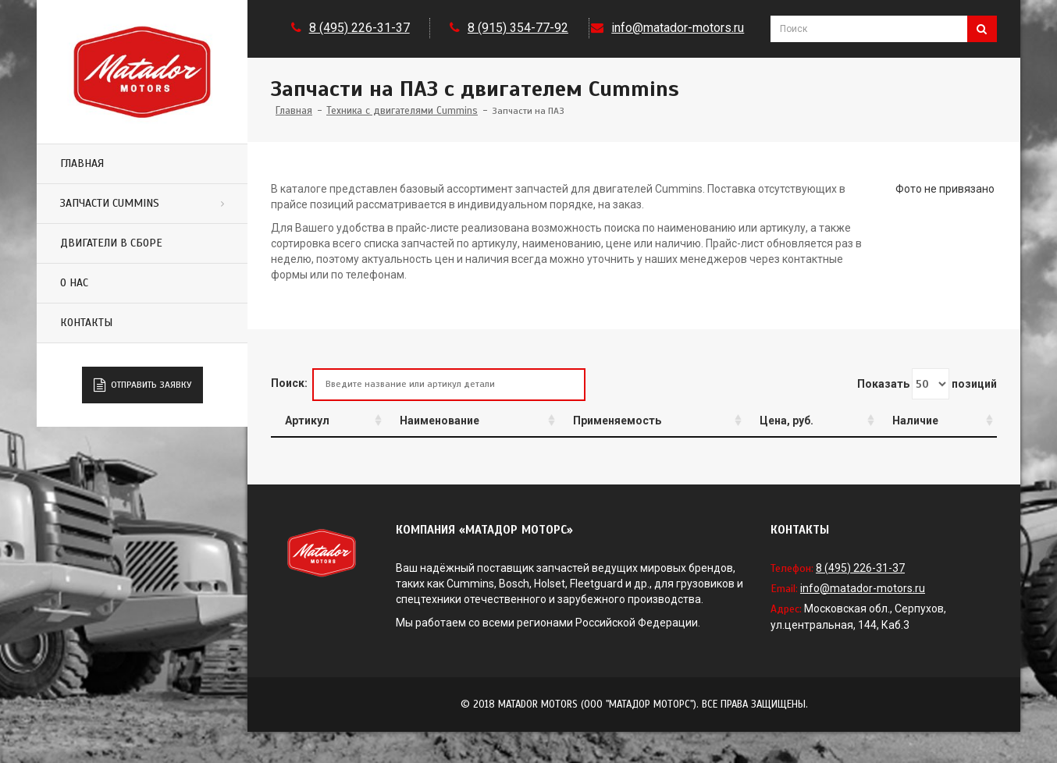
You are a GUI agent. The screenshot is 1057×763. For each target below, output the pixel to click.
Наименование (439, 420)
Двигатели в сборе (111, 243)
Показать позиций (927, 383)
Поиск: (428, 384)
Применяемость (617, 420)
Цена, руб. (786, 420)
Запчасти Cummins (109, 203)
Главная (82, 163)
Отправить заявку (142, 385)
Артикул (307, 420)
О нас (74, 282)
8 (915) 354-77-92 (518, 27)
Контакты (86, 322)
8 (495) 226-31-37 (359, 27)
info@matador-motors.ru (677, 27)
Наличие (915, 420)
